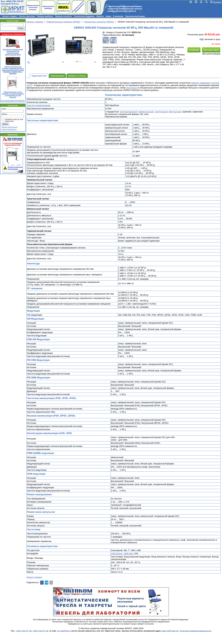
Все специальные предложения (12, 100)
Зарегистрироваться (8, 129)
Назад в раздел (34, 577)
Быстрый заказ (211, 50)
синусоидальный (128, 111)
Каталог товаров (9, 16)
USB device (116, 553)
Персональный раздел (135, 16)
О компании (118, 16)
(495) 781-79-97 (14, 1)
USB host (128, 553)
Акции (108, 16)
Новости (100, 16)
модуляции (131, 87)
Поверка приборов (45, 16)
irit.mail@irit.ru (10, 4)
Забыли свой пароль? (9, 127)
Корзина (217, 2)
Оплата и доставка (27, 16)
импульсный (175, 111)
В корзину (194, 50)
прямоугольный (146, 111)
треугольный (161, 111)
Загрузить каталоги (63, 16)
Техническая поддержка (84, 16)
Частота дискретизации (38, 105)
